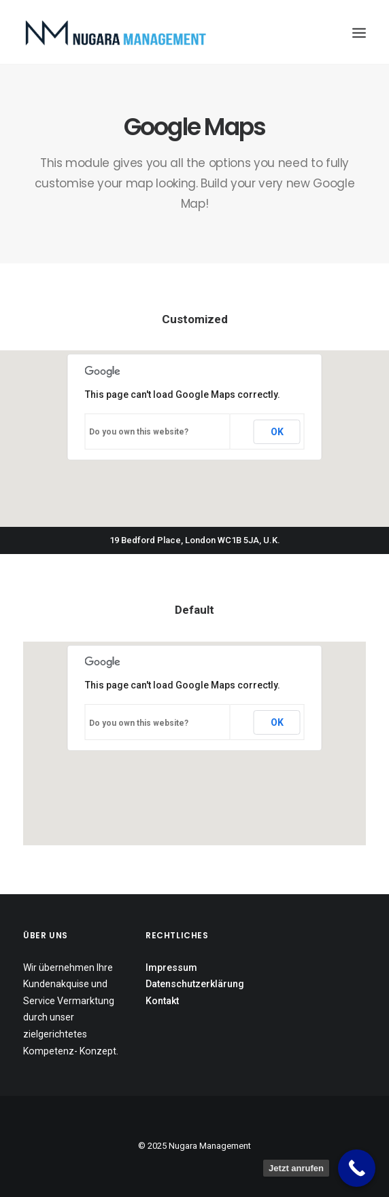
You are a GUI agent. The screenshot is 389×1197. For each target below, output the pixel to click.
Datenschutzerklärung (195, 983)
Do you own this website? (138, 432)
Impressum (171, 967)
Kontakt (162, 1000)
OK (277, 431)
